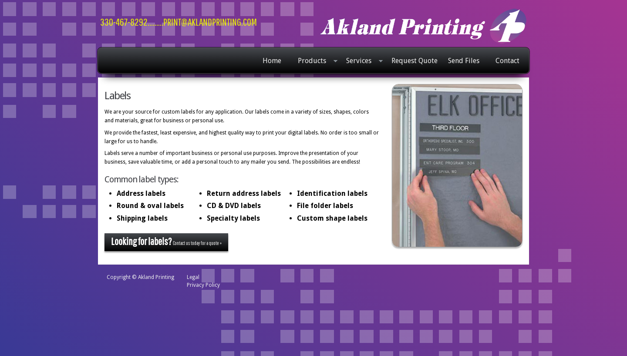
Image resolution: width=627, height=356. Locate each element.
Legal (193, 277)
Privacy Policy (203, 285)
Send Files (463, 61)
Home (272, 61)
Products (315, 61)
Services (362, 61)
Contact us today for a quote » (166, 241)
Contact (507, 61)
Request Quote (414, 61)
